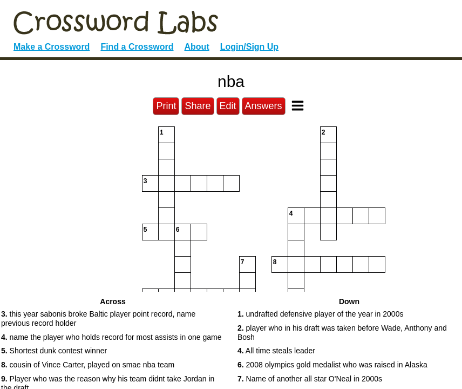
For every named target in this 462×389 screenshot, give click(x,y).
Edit (228, 105)
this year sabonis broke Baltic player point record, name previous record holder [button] (98, 318)
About (197, 46)
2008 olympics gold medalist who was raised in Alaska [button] (332, 364)
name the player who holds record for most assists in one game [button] (111, 337)
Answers (263, 105)
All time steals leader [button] (276, 350)
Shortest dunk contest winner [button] (54, 350)
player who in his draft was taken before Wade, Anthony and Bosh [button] (342, 332)
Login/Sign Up (249, 46)
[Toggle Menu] (297, 105)
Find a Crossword (136, 46)
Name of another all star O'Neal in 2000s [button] (309, 378)
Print (166, 105)
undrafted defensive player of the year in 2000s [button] (320, 314)
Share (197, 105)
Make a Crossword (51, 46)
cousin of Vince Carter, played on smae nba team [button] (87, 364)
